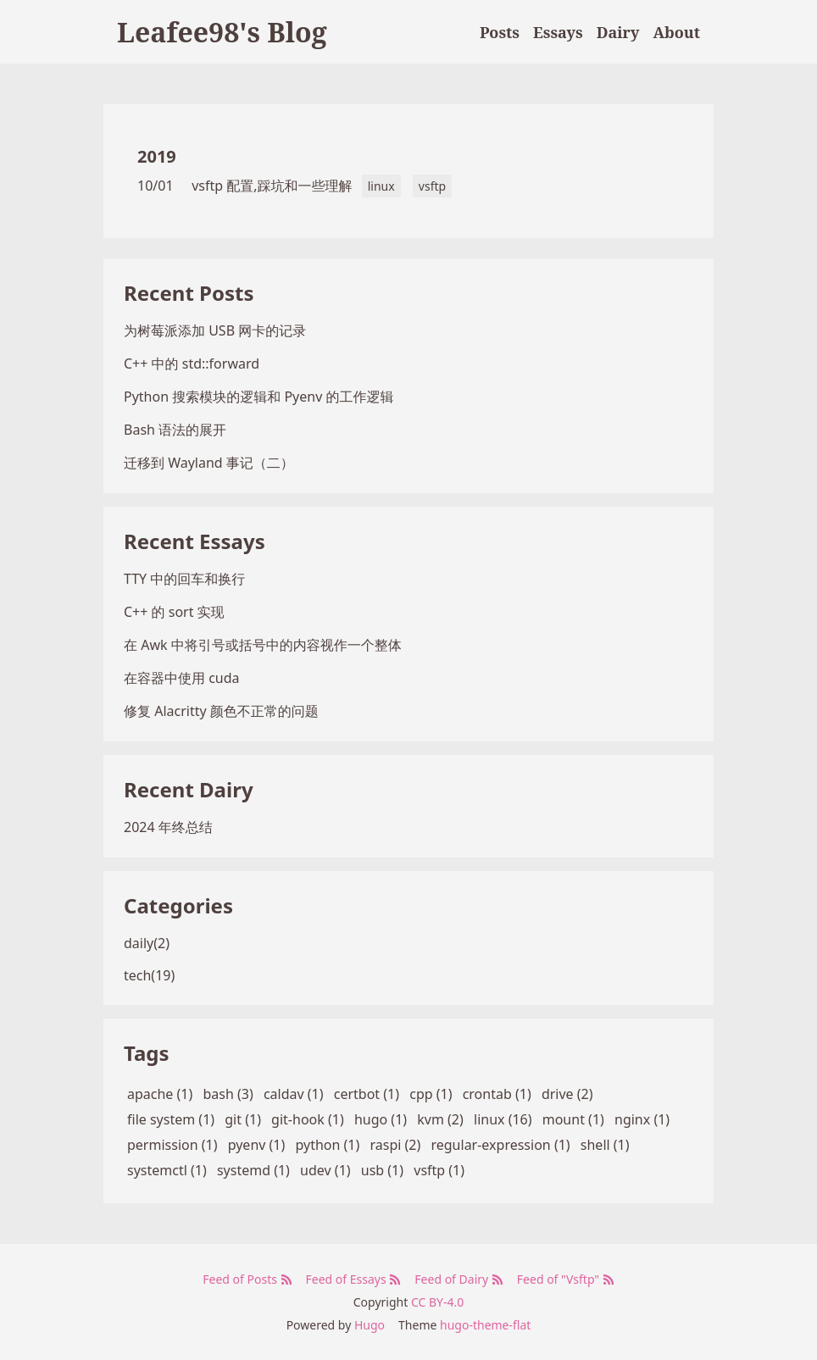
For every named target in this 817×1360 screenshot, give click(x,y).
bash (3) (228, 1094)
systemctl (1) (167, 1170)
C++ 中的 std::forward (191, 363)
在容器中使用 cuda (182, 678)
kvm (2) (440, 1119)
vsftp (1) (439, 1170)
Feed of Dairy (458, 1279)
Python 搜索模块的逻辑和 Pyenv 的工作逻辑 (258, 396)
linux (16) (503, 1119)
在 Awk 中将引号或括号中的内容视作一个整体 (263, 645)
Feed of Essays (354, 1279)
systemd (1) (253, 1170)
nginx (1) (642, 1119)
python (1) (327, 1144)
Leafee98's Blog (222, 32)
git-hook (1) (307, 1119)
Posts (500, 32)
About (676, 32)
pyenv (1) (257, 1144)
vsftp (432, 186)
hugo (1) (380, 1119)
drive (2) (567, 1094)
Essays (558, 32)
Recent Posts (188, 293)
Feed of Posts (247, 1279)
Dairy (618, 32)
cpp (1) (430, 1094)
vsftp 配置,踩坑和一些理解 (272, 185)
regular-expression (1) (500, 1144)
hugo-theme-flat (485, 1325)
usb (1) (382, 1170)
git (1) (243, 1119)
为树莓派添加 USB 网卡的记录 (215, 330)
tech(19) (149, 975)
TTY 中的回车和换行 (184, 578)
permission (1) (172, 1144)
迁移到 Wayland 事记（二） (209, 462)
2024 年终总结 (168, 827)
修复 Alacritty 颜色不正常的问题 (221, 711)
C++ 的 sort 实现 (174, 611)
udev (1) (325, 1170)
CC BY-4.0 (437, 1302)
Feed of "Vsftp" (565, 1279)
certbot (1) (366, 1094)
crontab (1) (497, 1094)
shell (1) (605, 1144)
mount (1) (573, 1119)
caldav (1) (294, 1094)
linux (381, 186)
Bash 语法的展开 (175, 429)
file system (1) (170, 1119)
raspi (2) (395, 1144)
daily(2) (147, 943)
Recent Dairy (188, 789)
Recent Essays (194, 541)
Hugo (369, 1325)
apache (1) (159, 1094)
